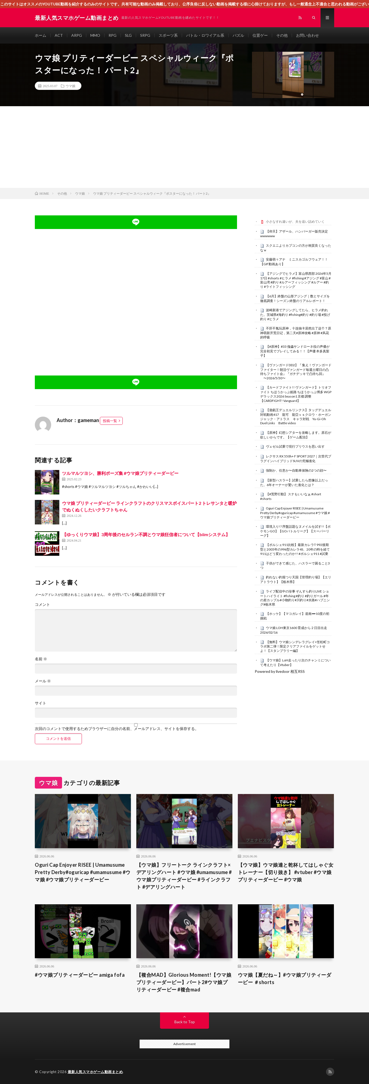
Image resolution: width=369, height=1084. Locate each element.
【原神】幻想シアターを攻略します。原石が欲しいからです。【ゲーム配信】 (295, 434)
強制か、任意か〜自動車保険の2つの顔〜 (296, 470)
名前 (41, 659)
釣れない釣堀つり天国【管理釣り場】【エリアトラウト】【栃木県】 (295, 579)
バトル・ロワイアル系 (205, 35)
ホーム (40, 35)
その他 (282, 35)
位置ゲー (260, 35)
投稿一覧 (110, 421)
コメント (42, 604)
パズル (238, 35)
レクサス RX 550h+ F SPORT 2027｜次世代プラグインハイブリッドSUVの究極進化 (295, 458)
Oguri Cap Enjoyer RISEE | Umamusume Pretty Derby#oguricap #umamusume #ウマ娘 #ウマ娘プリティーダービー (295, 512)
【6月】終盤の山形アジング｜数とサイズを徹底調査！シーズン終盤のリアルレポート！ (295, 298)
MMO (95, 35)
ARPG (76, 35)
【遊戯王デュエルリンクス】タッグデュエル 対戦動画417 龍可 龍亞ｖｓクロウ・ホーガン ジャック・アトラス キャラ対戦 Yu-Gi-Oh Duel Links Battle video (297, 416)
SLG (128, 35)
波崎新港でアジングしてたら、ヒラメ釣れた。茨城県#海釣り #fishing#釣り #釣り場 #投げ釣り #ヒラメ (295, 314)
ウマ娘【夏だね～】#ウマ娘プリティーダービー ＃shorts (284, 978)
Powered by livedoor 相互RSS (280, 671)
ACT (59, 35)
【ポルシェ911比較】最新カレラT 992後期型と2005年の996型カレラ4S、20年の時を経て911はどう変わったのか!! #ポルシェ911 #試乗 (295, 549)
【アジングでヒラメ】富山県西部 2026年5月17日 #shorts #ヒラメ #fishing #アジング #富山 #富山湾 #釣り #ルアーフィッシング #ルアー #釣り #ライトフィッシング (295, 280)
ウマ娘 (70, 85)
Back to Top (184, 1021)
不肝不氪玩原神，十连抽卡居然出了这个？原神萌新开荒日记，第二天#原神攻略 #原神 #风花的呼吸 (295, 332)
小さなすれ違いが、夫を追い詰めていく (295, 221)
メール (43, 681)
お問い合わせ (307, 35)
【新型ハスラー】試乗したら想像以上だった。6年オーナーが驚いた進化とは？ (294, 482)
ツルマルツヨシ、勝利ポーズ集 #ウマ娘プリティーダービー (120, 473)
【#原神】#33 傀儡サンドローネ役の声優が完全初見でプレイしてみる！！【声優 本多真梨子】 (295, 351)
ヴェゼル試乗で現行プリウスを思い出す (295, 446)
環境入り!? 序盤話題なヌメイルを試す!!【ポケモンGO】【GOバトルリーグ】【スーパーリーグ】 (295, 531)
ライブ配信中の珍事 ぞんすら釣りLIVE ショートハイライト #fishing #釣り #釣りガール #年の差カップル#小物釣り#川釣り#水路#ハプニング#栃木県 (295, 597)
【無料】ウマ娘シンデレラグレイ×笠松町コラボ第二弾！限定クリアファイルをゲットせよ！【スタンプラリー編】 (295, 646)
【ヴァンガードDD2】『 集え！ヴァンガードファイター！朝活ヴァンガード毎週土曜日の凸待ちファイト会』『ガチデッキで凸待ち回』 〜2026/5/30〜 (295, 371)
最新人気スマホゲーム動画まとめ (95, 1072)
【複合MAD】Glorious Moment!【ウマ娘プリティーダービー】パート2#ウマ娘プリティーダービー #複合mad (184, 982)
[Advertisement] (184, 147)
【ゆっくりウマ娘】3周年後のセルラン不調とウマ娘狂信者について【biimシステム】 (146, 534)
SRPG (145, 35)
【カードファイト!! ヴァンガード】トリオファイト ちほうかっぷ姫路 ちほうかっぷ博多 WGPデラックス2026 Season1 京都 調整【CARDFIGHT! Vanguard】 (295, 393)
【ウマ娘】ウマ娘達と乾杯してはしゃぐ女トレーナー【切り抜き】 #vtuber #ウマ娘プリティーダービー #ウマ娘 (286, 872)
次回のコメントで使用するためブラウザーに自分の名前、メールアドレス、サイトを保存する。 (117, 729)
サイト (40, 703)
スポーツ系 (168, 35)
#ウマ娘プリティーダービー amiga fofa (80, 975)
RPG (112, 35)
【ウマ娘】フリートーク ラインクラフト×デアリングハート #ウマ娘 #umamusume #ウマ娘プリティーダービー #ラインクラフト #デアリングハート (184, 876)
